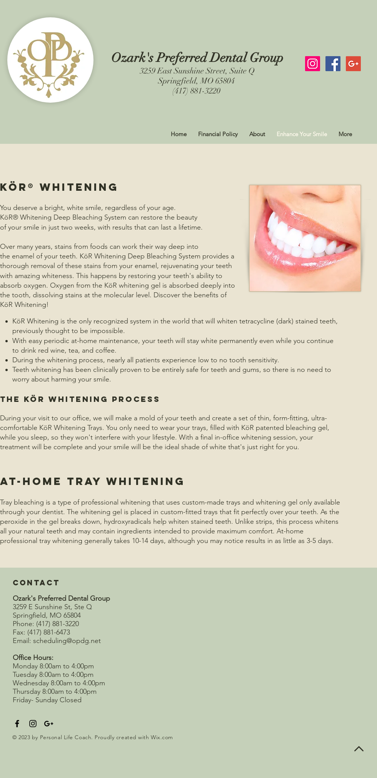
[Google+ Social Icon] (353, 63)
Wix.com (162, 737)
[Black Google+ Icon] (48, 723)
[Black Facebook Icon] (17, 723)
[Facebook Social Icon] (332, 63)
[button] (257, 134)
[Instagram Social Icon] (312, 63)
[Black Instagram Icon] (33, 723)
